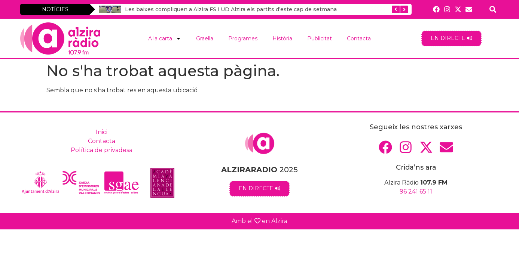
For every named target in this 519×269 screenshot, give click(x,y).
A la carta (164, 38)
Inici (101, 132)
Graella (204, 38)
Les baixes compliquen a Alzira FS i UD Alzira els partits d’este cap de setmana (231, 9)
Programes (242, 38)
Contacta (359, 38)
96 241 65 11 (416, 191)
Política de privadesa (101, 150)
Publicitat (319, 38)
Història (282, 38)
